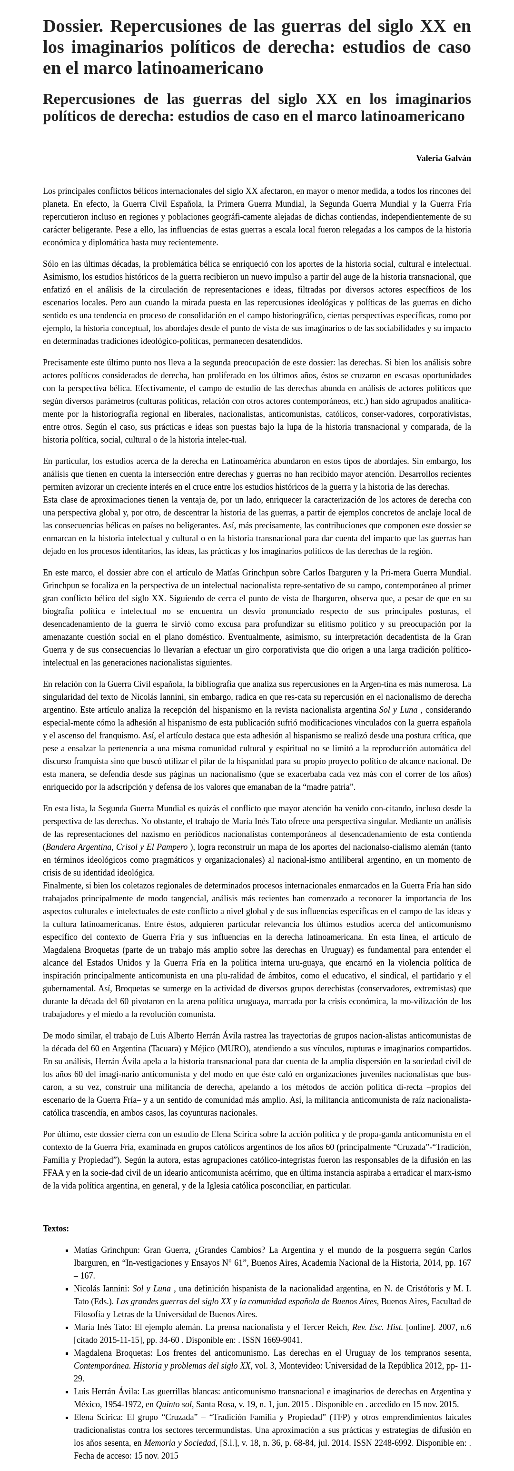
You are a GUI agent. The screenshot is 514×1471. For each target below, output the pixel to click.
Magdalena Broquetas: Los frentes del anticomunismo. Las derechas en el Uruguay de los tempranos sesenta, (272, 1353)
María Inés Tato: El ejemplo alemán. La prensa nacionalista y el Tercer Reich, (213, 1327)
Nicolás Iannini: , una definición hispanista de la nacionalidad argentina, (223, 1288)
